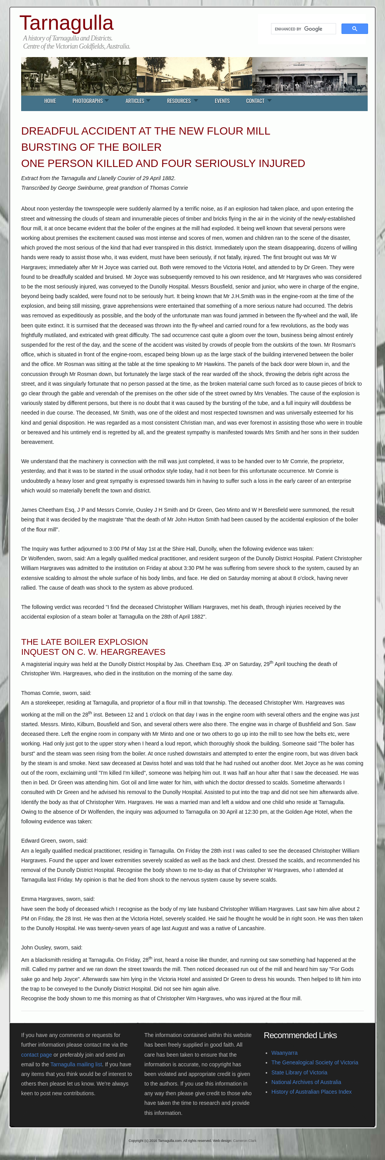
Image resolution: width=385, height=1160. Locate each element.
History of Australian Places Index (311, 1092)
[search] (303, 28)
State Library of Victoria (299, 1072)
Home (50, 100)
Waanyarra (284, 1053)
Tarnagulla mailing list (76, 1064)
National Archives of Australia (306, 1082)
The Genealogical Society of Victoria (314, 1062)
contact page (36, 1055)
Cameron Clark (244, 1141)
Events (222, 100)
